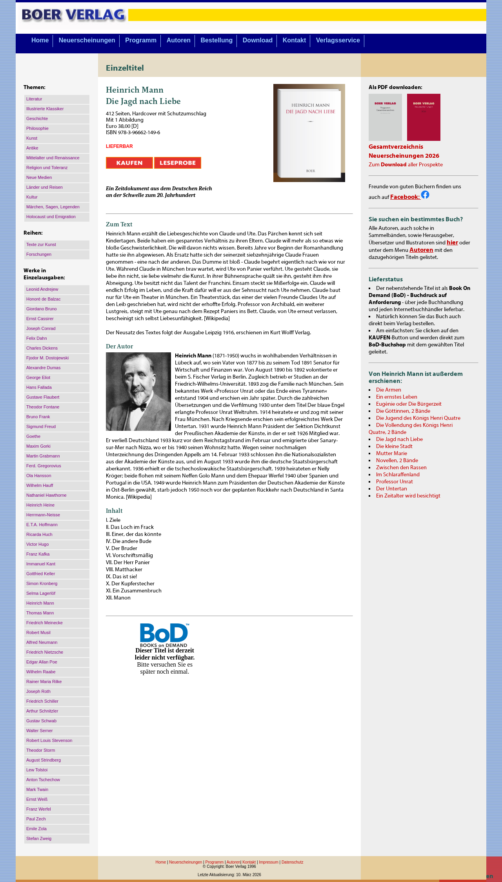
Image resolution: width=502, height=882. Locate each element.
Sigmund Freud (41, 426)
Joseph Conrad (41, 328)
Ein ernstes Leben (396, 397)
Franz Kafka (37, 554)
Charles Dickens (42, 348)
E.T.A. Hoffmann (42, 524)
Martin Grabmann (43, 456)
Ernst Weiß (36, 799)
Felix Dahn (36, 338)
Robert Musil (38, 632)
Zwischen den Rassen (401, 468)
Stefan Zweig (38, 838)
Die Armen (388, 390)
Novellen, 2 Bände (397, 460)
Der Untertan (391, 489)
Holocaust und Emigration (51, 216)
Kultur (32, 197)
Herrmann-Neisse (43, 514)
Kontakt (294, 40)
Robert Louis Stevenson (49, 740)
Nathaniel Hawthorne (46, 495)
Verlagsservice (338, 40)
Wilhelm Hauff (39, 485)
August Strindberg (43, 760)
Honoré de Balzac (43, 299)
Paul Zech (36, 818)
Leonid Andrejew (42, 289)
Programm (140, 40)
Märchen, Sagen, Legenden (53, 206)
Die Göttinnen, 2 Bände (403, 411)
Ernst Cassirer (40, 318)
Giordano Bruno (41, 308)
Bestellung (217, 40)
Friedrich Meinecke (44, 622)
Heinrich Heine (40, 505)
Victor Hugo (37, 544)
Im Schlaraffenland (398, 475)
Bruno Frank (38, 416)
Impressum (268, 862)
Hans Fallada (39, 387)
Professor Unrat (394, 482)
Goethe (33, 436)
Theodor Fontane (42, 407)
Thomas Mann (40, 612)
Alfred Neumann (42, 642)
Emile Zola (36, 828)
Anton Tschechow (43, 779)
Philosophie (37, 128)
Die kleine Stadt (394, 446)
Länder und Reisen (44, 187)
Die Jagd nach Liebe (399, 439)
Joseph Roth (38, 691)
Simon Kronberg (42, 583)
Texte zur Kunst (41, 244)
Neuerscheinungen (87, 40)
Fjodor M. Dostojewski (47, 357)
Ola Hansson (38, 475)
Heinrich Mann (40, 603)
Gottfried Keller (40, 573)
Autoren (179, 40)
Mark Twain (37, 789)
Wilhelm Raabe (41, 671)
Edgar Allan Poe (41, 662)
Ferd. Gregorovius (43, 465)
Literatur (34, 99)
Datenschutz (293, 862)
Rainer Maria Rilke (44, 681)
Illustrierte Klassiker (45, 108)
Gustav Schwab (41, 720)
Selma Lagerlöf (40, 593)
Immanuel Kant (40, 563)
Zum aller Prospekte (406, 165)
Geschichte (37, 118)
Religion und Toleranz (47, 167)
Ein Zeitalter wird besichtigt (408, 496)
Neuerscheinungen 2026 (404, 155)
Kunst (31, 138)
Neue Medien (39, 177)
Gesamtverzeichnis (396, 146)
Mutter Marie (391, 453)
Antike (32, 148)
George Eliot (38, 377)
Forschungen (38, 254)
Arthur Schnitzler (42, 711)
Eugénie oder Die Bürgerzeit (409, 404)
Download (258, 40)
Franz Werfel (38, 809)
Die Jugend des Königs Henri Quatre (418, 418)
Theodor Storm (40, 750)
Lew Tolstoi (36, 769)
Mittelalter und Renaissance (53, 157)
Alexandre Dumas (43, 367)
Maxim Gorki (38, 446)
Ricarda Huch (39, 534)
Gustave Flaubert (42, 397)
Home (40, 40)
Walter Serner (39, 730)
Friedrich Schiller (42, 701)
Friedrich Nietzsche (44, 652)
